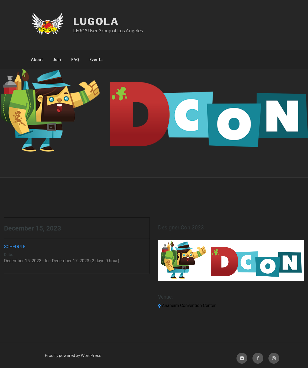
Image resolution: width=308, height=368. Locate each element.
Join (57, 59)
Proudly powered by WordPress (73, 355)
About (37, 59)
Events (96, 59)
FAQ (75, 59)
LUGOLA (96, 21)
